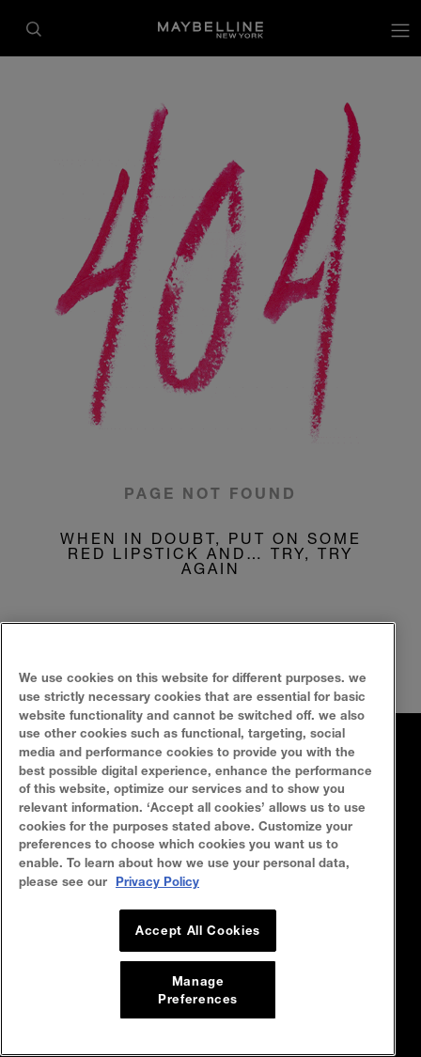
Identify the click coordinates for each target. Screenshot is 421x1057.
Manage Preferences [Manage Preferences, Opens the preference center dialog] (198, 1002)
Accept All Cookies (197, 943)
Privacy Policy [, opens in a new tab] (157, 894)
